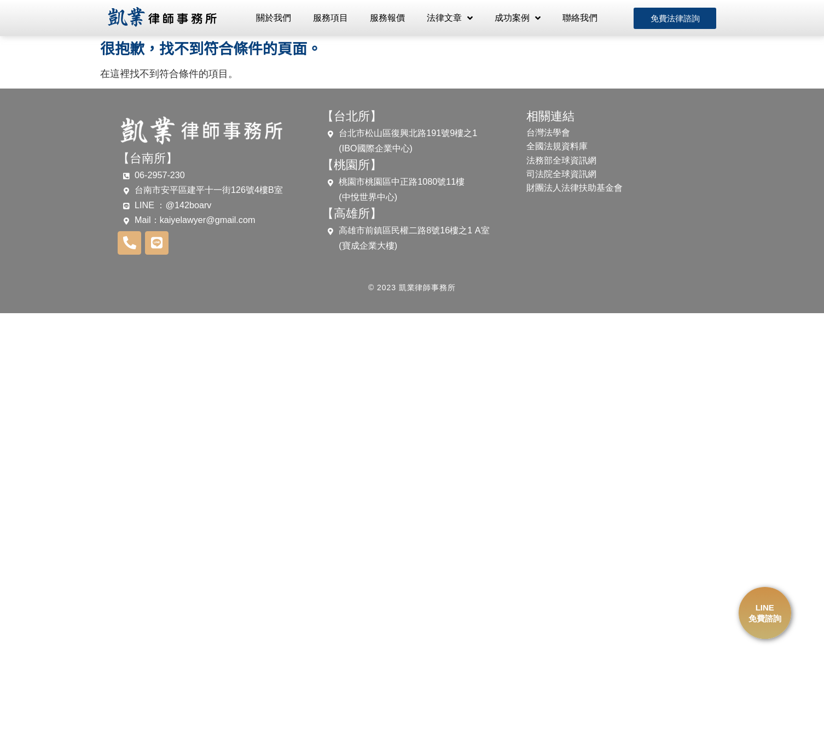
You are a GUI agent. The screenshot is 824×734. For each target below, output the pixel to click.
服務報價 (387, 17)
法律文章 (450, 18)
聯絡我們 (579, 17)
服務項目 (330, 17)
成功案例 (518, 18)
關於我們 (273, 17)
